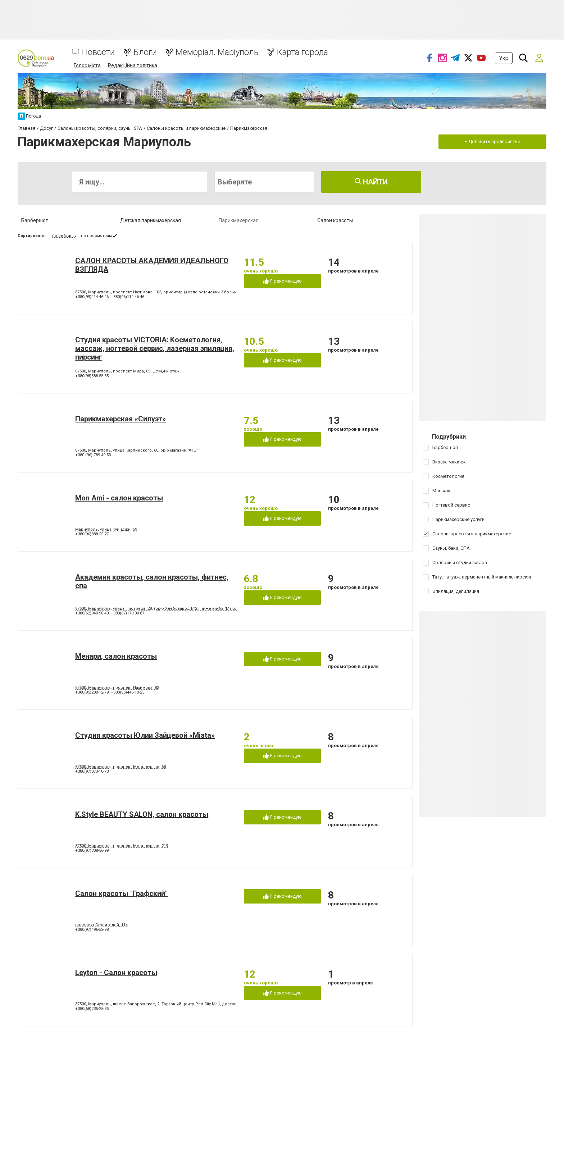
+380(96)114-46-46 (127, 296)
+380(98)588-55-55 (92, 376)
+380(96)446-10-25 (127, 692)
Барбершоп (35, 220)
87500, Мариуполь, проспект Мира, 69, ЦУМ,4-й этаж (127, 371)
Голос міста (87, 65)
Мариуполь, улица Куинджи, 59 (106, 529)
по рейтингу (64, 235)
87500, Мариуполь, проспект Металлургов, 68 (120, 766)
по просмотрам (96, 235)
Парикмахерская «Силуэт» (120, 419)
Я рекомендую (282, 281)
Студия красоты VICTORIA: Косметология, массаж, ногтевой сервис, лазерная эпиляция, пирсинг (154, 348)
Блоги (145, 52)
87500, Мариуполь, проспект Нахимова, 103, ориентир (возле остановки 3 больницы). (161, 292)
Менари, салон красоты (116, 656)
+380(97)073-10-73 (92, 771)
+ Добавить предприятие (492, 141)
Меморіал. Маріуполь (217, 52)
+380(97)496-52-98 (92, 929)
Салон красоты (335, 220)
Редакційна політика (132, 65)
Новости (98, 52)
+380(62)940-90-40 (92, 613)
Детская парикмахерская (150, 220)
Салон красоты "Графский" (121, 893)
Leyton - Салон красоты (116, 972)
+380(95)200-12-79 (92, 692)
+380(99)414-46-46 (92, 296)
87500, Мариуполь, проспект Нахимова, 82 (117, 687)
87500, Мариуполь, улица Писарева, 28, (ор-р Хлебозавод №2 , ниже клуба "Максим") (160, 608)
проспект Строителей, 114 (101, 925)
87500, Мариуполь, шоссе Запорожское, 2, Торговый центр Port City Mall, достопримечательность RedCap (182, 1004)
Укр (504, 58)
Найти (371, 182)
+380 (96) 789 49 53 (93, 455)
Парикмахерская (239, 220)
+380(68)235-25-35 (92, 1008)
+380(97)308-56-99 (92, 850)
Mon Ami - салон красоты (119, 498)
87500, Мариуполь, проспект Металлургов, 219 (121, 845)
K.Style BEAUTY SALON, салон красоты (141, 814)
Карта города (302, 52)
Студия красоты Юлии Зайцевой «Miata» (145, 735)
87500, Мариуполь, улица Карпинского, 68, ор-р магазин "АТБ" (136, 450)
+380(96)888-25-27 (92, 534)
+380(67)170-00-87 (127, 613)
